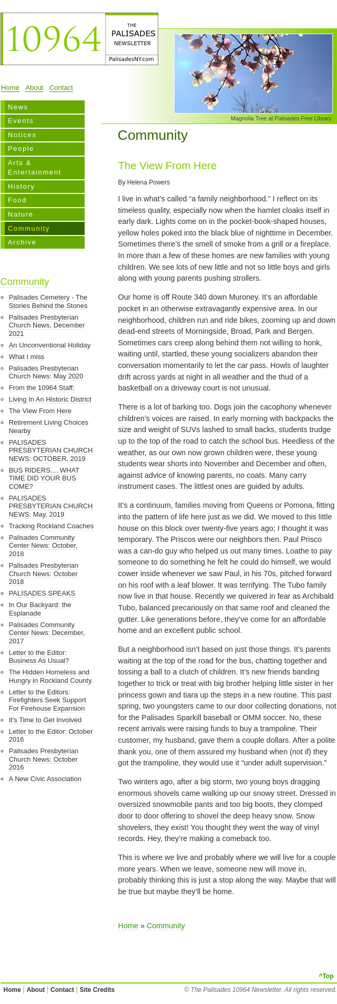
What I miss (27, 357)
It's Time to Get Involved (45, 720)
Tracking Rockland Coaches (51, 526)
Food (17, 200)
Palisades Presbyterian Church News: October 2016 (43, 759)
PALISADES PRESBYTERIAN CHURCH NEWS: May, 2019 (51, 506)
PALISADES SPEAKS (42, 593)
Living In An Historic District (50, 399)
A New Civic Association (45, 779)
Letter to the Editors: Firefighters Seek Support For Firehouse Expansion (47, 700)
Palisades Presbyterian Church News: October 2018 (43, 573)
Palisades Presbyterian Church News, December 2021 (47, 325)
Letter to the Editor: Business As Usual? (39, 657)
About (34, 87)
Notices (22, 135)
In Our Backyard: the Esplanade (40, 609)
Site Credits (97, 989)
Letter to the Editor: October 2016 (51, 736)
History (21, 186)
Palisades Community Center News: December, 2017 (47, 633)
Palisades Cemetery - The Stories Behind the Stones (48, 301)
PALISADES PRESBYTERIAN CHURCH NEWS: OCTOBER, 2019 (51, 450)
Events (21, 121)
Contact (61, 87)
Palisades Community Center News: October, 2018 (43, 546)
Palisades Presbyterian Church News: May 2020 (46, 372)
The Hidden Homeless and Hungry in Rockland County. (51, 676)
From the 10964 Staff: (42, 388)
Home (10, 87)
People (21, 148)
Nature (21, 214)
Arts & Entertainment (35, 167)
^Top (326, 976)
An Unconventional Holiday (50, 345)
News (18, 107)
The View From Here (40, 411)
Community (29, 228)
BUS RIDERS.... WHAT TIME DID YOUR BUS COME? (44, 478)
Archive (22, 242)
